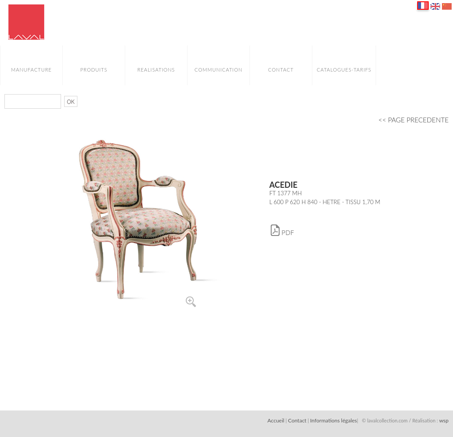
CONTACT (281, 69)
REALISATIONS (156, 69)
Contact (297, 420)
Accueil (276, 420)
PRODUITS (93, 69)
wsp (444, 420)
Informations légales (333, 420)
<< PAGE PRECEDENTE (413, 120)
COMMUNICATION (218, 69)
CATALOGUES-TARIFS (344, 69)
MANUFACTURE (31, 69)
